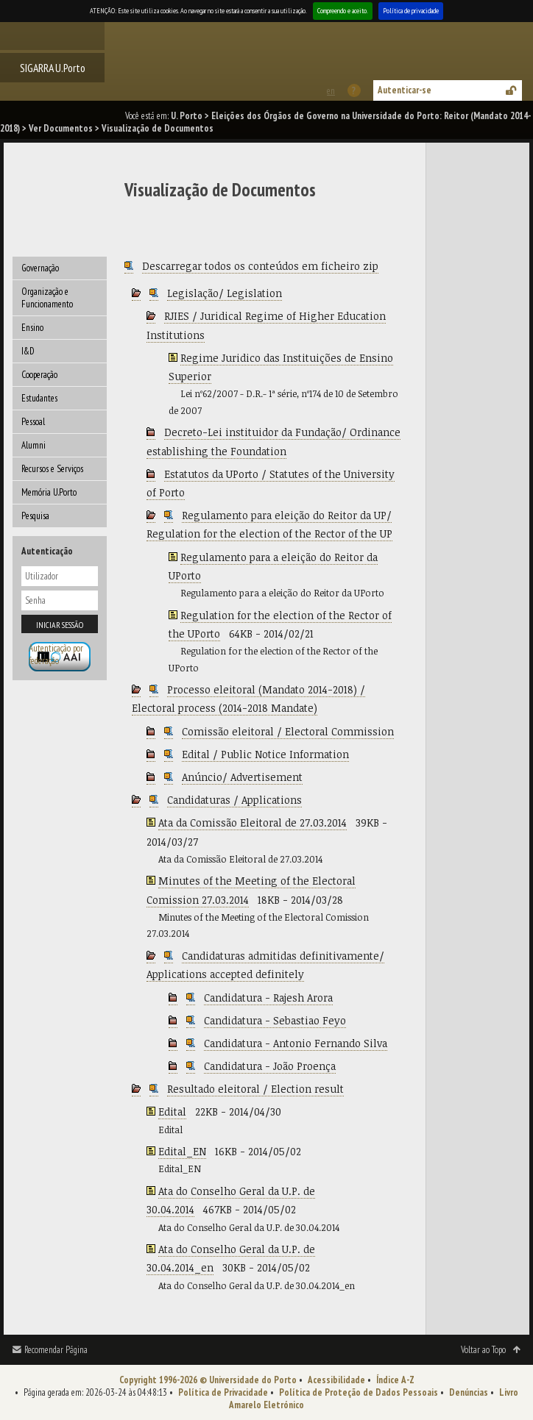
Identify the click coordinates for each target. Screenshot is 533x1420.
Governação (40, 268)
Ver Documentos (61, 128)
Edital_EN (182, 1151)
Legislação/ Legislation (224, 293)
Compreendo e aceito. (342, 10)
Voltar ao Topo (483, 1350)
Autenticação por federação (56, 654)
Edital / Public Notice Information (265, 754)
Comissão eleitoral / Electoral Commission (288, 731)
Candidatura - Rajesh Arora (268, 998)
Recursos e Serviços (52, 469)
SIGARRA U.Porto (52, 67)
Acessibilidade (336, 1380)
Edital (172, 1111)
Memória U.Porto (49, 492)
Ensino (32, 327)
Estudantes (39, 398)
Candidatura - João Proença (270, 1066)
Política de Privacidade (223, 1392)
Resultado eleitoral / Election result (255, 1089)
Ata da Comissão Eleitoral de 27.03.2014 (252, 822)
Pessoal (33, 421)
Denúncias (468, 1392)
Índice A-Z (395, 1380)
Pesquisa (35, 516)
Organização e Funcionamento (47, 297)
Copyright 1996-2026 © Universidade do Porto (208, 1380)
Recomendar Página (56, 1350)
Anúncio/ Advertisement (242, 777)
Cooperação (39, 374)
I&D (28, 351)
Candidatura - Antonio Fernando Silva (295, 1043)
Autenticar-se (404, 90)
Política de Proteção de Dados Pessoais (358, 1392)
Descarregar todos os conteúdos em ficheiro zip (260, 266)
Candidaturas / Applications (234, 800)
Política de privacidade (411, 10)
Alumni (33, 445)
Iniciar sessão (59, 624)
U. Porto (186, 116)
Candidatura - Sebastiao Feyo (275, 1020)
